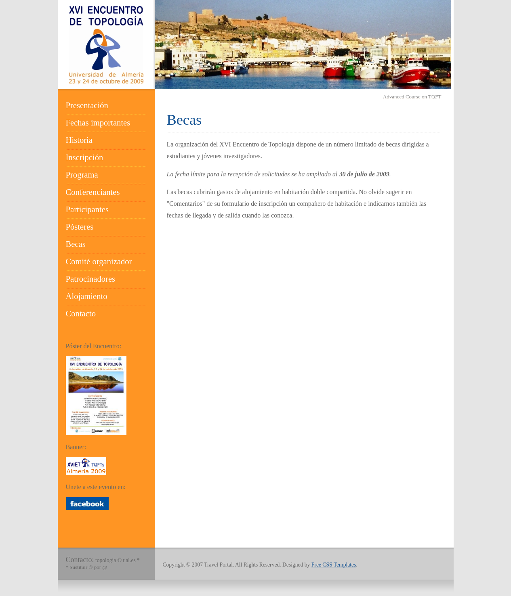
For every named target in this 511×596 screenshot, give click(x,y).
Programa (82, 174)
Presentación (87, 105)
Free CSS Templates (333, 565)
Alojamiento (86, 296)
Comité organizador (99, 261)
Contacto (81, 313)
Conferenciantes (93, 192)
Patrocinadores (91, 278)
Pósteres (80, 226)
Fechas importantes (98, 122)
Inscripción (84, 157)
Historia (79, 140)
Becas (76, 244)
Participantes (87, 209)
